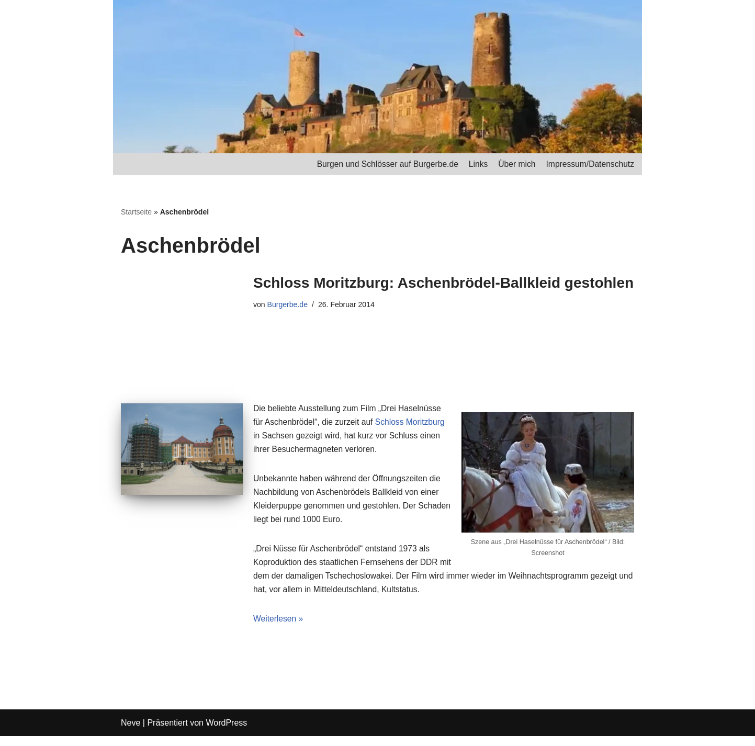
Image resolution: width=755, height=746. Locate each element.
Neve (130, 732)
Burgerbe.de (288, 305)
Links (474, 164)
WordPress (226, 732)
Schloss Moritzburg (413, 425)
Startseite (136, 212)
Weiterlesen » (279, 628)
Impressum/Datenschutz (589, 164)
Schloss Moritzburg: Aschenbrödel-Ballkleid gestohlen (443, 283)
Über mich (514, 164)
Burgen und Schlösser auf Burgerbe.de (382, 164)
